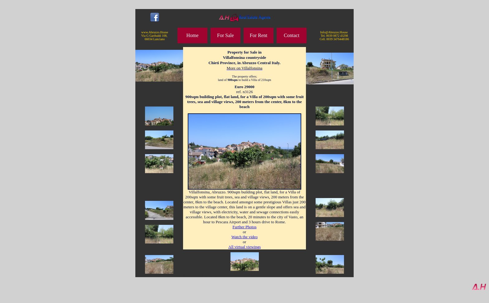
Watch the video (244, 236)
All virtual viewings (244, 246)
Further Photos (245, 227)
